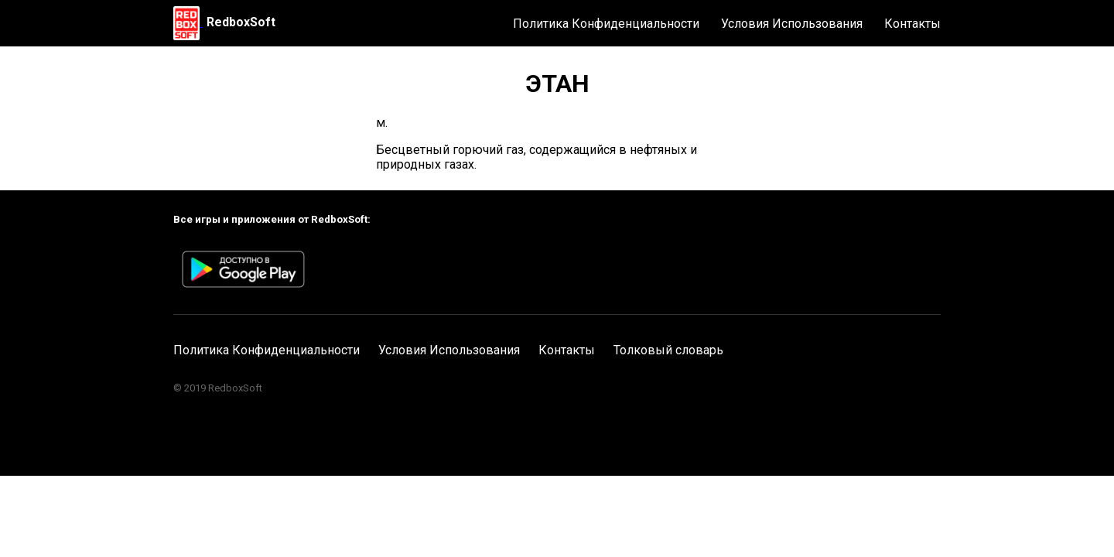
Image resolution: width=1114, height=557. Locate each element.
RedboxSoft (241, 22)
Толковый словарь (668, 350)
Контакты (912, 23)
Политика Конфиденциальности (606, 23)
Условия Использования (792, 23)
